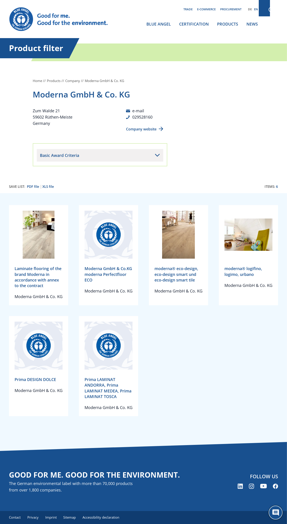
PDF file (33, 186)
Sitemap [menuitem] (71, 517)
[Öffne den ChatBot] (276, 513)
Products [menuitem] (227, 24)
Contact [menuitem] (15, 517)
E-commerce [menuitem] (206, 9)
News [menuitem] (252, 24)
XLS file (48, 186)
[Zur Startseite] (63, 19)
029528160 (142, 117)
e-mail (138, 110)
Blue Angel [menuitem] (158, 24)
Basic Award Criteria (59, 155)
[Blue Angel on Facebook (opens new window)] (275, 486)
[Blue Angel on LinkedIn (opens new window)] (240, 486)
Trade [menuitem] (188, 9)
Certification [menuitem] (194, 24)
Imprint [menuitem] (52, 517)
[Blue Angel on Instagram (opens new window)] (251, 486)
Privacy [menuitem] (33, 517)
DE (250, 9)
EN (256, 9)
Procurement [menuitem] (230, 9)
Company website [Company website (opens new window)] (141, 128)
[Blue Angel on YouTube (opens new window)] (263, 486)
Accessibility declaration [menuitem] (103, 517)
